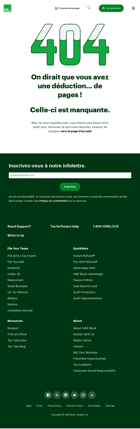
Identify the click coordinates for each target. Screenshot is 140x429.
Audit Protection (84, 292)
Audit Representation (87, 298)
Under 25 (13, 274)
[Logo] (7, 8)
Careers (78, 346)
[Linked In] (65, 395)
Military (12, 298)
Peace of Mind (82, 280)
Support (13, 328)
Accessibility (94, 406)
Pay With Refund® (85, 262)
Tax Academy (82, 364)
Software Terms (74, 406)
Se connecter (111, 8)
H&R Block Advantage (88, 274)
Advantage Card (84, 268)
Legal (28, 406)
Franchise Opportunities (89, 358)
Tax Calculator (17, 340)
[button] (111, 8)
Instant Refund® (84, 255)
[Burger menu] (133, 8)
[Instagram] (83, 395)
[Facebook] (48, 395)
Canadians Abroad (19, 310)
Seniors (12, 304)
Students (13, 268)
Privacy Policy (54, 406)
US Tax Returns (17, 292)
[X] (57, 395)
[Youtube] (74, 395)
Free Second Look (85, 286)
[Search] (89, 8)
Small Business (17, 286)
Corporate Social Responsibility (94, 370)
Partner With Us (83, 334)
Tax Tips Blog (16, 346)
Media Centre (82, 340)
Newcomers (15, 280)
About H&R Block (84, 328)
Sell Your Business (85, 352)
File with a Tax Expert (21, 255)
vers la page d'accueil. (76, 131)
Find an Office (17, 334)
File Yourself (15, 262)
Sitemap (110, 406)
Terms (39, 406)
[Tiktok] (92, 395)
